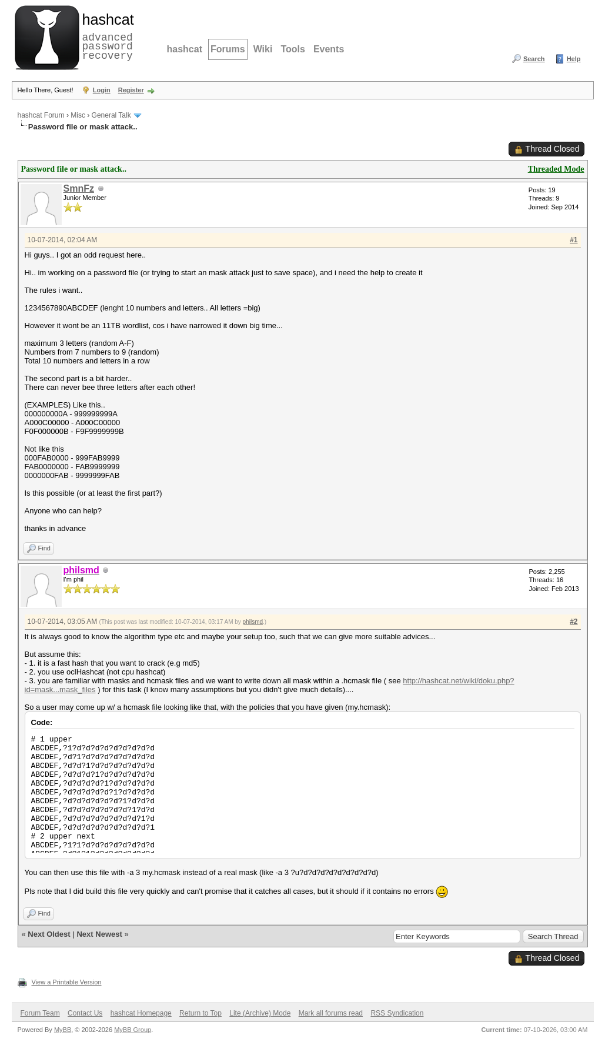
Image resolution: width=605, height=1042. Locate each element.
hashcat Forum (41, 115)
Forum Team (40, 1013)
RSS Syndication (396, 1013)
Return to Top (200, 1013)
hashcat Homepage (141, 1013)
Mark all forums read (331, 1013)
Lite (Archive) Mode (259, 1013)
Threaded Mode (556, 169)
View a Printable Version (67, 982)
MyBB (62, 1029)
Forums (227, 49)
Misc (78, 115)
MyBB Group (132, 1029)
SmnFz (78, 188)
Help (574, 58)
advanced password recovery (105, 36)
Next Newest (99, 934)
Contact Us (85, 1013)
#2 (573, 621)
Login (102, 89)
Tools (292, 49)
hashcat (184, 49)
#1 (573, 240)
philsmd (253, 622)
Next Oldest (49, 934)
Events (328, 49)
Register (131, 89)
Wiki (263, 49)
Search (534, 58)
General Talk (111, 115)
